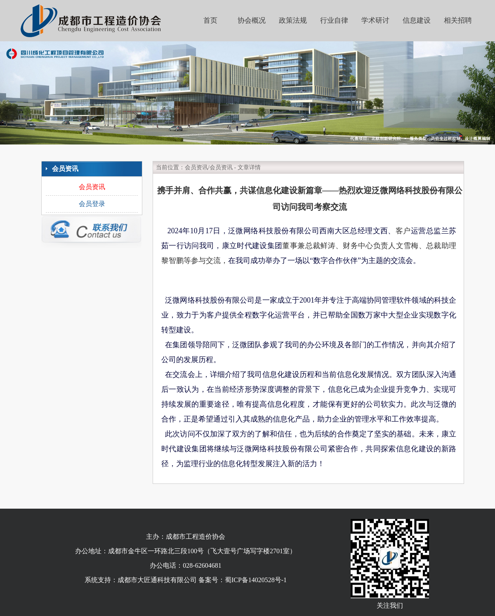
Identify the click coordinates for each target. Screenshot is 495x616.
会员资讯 (92, 186)
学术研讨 (375, 20)
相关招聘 (458, 20)
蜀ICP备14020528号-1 (256, 579)
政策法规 (293, 20)
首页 (210, 20)
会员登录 (92, 203)
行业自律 (334, 20)
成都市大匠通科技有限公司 (157, 579)
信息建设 (417, 20)
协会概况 (252, 20)
